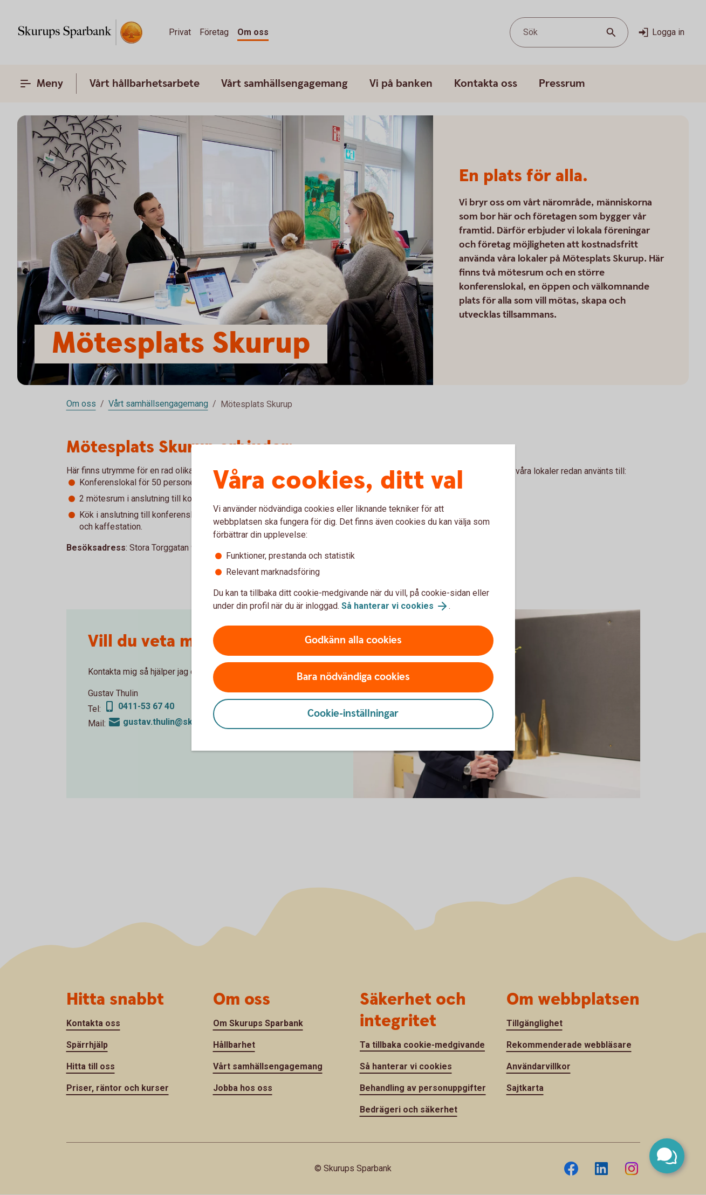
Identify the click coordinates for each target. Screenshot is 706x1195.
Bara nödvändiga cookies (353, 677)
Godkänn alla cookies (353, 640)
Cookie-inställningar (353, 713)
